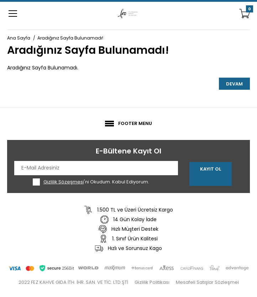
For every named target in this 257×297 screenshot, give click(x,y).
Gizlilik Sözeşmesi (63, 181)
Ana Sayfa (18, 38)
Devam (234, 83)
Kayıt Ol (210, 169)
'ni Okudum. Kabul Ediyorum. (96, 182)
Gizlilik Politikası (152, 282)
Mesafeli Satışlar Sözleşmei (207, 282)
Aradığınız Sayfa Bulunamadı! (70, 38)
